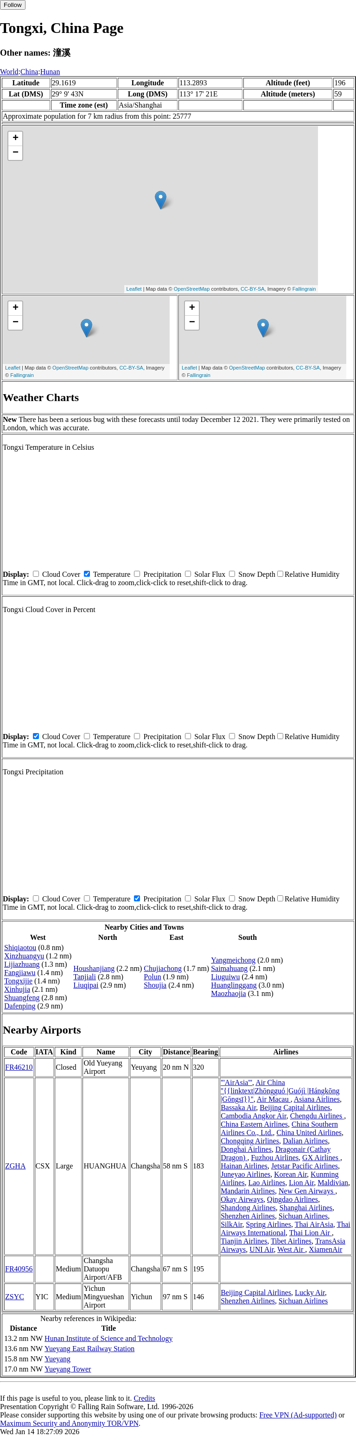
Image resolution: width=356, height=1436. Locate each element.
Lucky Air (310, 1292)
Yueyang (57, 1359)
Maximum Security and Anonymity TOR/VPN (69, 1423)
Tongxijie (18, 981)
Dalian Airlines (305, 1141)
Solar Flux (209, 574)
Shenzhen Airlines (248, 1216)
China (29, 72)
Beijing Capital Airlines (295, 1107)
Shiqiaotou (20, 947)
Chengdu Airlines (317, 1116)
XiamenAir (325, 1249)
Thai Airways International (285, 1228)
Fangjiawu (20, 972)
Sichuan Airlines (303, 1216)
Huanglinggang (234, 985)
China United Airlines (309, 1132)
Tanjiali (84, 977)
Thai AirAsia (314, 1224)
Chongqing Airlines (250, 1141)
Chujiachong (163, 968)
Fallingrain (304, 289)
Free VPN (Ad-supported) (298, 1415)
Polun (152, 977)
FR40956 (19, 1269)
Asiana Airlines (317, 1099)
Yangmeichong (233, 960)
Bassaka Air (238, 1107)
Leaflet (134, 289)
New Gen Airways (307, 1191)
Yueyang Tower (67, 1369)
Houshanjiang (93, 968)
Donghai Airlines (246, 1149)
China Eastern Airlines (254, 1124)
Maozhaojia (228, 993)
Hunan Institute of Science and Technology (108, 1338)
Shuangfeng (21, 998)
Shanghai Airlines (306, 1208)
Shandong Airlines (248, 1208)
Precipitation (162, 574)
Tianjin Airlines (244, 1241)
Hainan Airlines (244, 1166)
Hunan (50, 72)
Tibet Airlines (291, 1241)
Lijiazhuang (21, 964)
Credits (144, 1398)
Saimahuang (229, 968)
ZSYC (14, 1297)
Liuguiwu (225, 977)
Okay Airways (242, 1199)
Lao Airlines (267, 1183)
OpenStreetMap (192, 289)
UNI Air (261, 1249)
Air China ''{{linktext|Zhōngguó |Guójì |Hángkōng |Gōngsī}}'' (280, 1091)
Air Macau (274, 1099)
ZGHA (15, 1166)
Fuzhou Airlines (275, 1158)
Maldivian (333, 1183)
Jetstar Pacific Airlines (304, 1166)
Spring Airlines (268, 1224)
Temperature (112, 574)
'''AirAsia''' (236, 1082)
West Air (291, 1249)
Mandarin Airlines (248, 1191)
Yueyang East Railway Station (89, 1349)
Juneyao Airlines (245, 1174)
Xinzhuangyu (24, 956)
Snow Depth (256, 574)
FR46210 (19, 1067)
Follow (13, 4)
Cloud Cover (61, 574)
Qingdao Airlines (292, 1199)
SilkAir (231, 1224)
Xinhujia (17, 989)
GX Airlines (321, 1158)
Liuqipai (85, 985)
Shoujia (155, 985)
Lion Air (301, 1183)
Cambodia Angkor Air (253, 1116)
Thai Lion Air (310, 1233)
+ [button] (16, 139)
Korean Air (290, 1174)
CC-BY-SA (253, 289)
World (9, 72)
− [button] (16, 153)
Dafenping (20, 1006)
